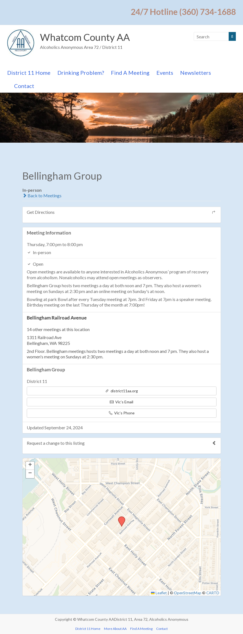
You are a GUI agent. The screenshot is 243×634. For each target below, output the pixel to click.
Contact (24, 85)
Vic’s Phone (122, 413)
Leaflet (159, 593)
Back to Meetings (42, 195)
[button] (119, 518)
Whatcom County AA (86, 37)
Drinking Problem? (80, 72)
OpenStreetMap (187, 593)
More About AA (115, 629)
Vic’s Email (121, 401)
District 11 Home (28, 72)
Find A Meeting (130, 72)
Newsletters (195, 72)
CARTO (212, 593)
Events (164, 72)
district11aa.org (121, 390)
